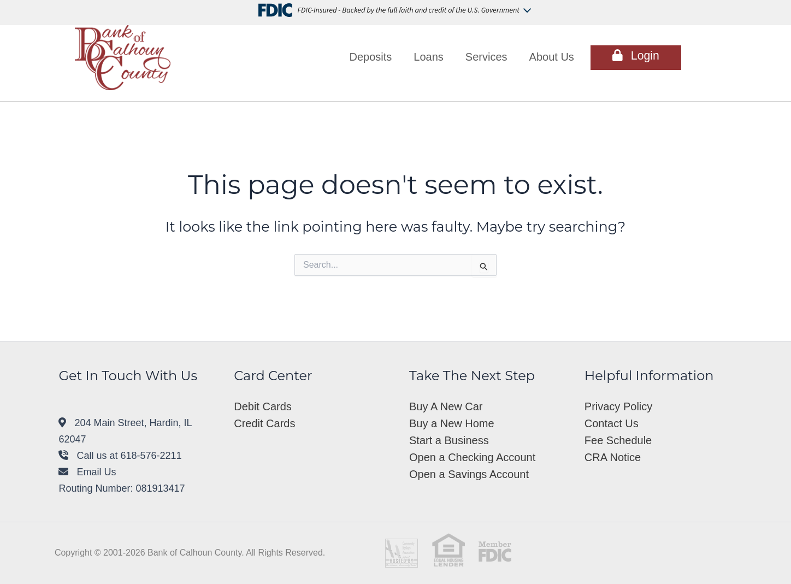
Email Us (87, 472)
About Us (551, 57)
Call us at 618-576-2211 (119, 455)
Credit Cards (264, 423)
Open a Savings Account (469, 474)
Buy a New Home (451, 423)
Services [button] (486, 57)
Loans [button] (429, 57)
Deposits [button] (371, 57)
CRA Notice (613, 457)
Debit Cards (263, 406)
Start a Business (449, 440)
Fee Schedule (618, 440)
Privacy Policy (618, 406)
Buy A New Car (446, 406)
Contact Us (612, 423)
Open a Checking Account (472, 457)
